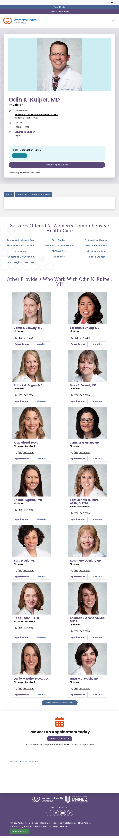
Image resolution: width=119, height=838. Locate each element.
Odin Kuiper (19, 157)
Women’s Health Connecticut (24, 763)
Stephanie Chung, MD (85, 330)
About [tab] (9, 196)
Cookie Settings (19, 834)
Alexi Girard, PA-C (26, 445)
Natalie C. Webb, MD (84, 681)
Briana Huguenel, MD (28, 502)
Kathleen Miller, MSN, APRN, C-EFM (84, 503)
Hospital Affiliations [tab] (40, 196)
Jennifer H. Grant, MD (84, 445)
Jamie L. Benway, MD (28, 330)
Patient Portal (59, 7)
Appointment (22, 346)
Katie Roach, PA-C (26, 620)
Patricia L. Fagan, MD (28, 387)
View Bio (41, 346)
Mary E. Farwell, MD (83, 387)
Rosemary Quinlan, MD (85, 563)
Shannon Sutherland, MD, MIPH (87, 621)
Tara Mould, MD (24, 563)
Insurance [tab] (22, 196)
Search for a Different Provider (59, 705)
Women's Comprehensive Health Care (36, 116)
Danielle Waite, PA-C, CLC (31, 681)
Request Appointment (59, 11)
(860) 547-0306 (22, 129)
